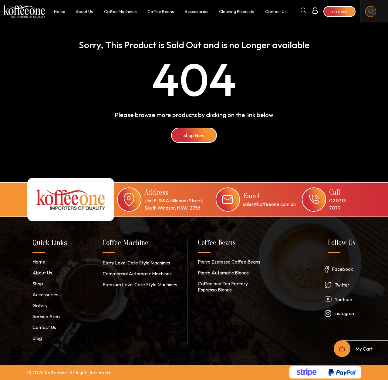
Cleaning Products (236, 11)
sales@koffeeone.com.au (269, 204)
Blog (37, 338)
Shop (37, 284)
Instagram (345, 313)
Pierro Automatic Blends (223, 273)
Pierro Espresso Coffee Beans (229, 262)
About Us (84, 11)
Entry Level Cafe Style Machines (136, 263)
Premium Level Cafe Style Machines (140, 284)
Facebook (342, 269)
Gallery (40, 305)
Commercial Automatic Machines (137, 274)
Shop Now (194, 135)
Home (59, 11)
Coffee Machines (120, 11)
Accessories (196, 11)
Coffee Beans (160, 11)
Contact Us (276, 11)
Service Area (46, 316)
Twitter (342, 285)
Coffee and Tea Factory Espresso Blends (223, 287)
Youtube (343, 299)
